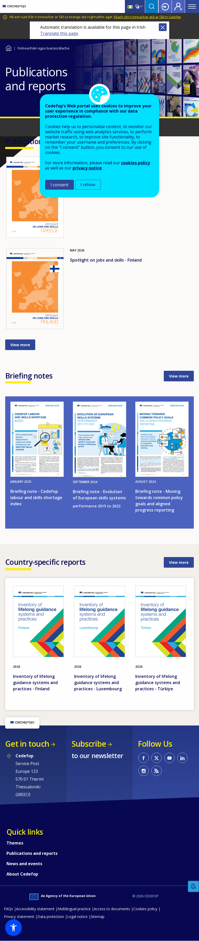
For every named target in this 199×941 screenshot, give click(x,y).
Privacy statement (19, 916)
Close (163, 27)
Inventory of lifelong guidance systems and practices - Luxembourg (98, 682)
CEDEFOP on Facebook (143, 758)
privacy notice (87, 168)
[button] (13, 927)
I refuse (88, 184)
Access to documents (112, 908)
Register (178, 6)
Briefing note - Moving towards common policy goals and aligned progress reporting (159, 500)
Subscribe (89, 743)
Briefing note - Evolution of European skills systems (99, 495)
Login (165, 6)
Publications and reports (32, 853)
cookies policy (135, 163)
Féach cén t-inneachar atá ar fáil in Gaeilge (147, 16)
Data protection (50, 916)
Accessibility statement (35, 908)
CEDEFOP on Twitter (156, 758)
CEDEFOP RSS (156, 771)
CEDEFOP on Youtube (169, 758)
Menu (192, 6)
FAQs (8, 908)
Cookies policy (145, 908)
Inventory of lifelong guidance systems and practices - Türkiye (157, 682)
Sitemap (97, 916)
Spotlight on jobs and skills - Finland (106, 260)
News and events (24, 863)
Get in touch (27, 743)
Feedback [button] (193, 886)
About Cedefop (22, 874)
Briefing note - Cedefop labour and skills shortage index (36, 497)
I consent (59, 185)
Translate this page (59, 33)
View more (20, 344)
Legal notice (77, 916)
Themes (14, 843)
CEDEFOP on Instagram (143, 771)
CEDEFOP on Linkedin (182, 758)
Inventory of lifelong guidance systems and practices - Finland (35, 682)
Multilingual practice (74, 908)
